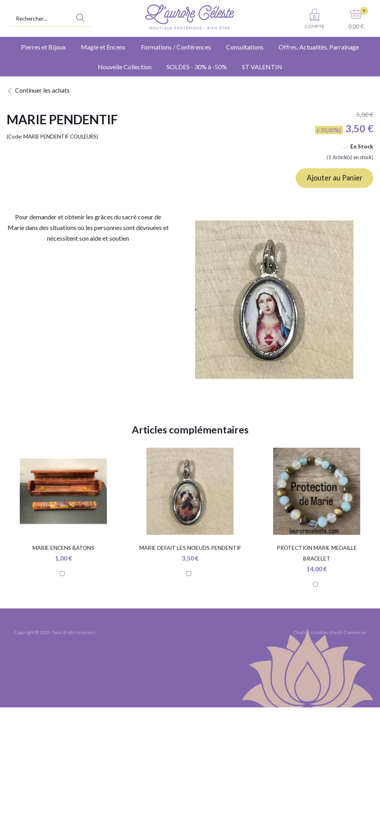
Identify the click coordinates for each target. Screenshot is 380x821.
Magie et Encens (103, 47)
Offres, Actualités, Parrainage (319, 47)
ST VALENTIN (262, 66)
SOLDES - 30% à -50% (197, 66)
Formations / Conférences (176, 47)
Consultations (245, 47)
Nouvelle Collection (125, 66)
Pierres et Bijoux (43, 47)
